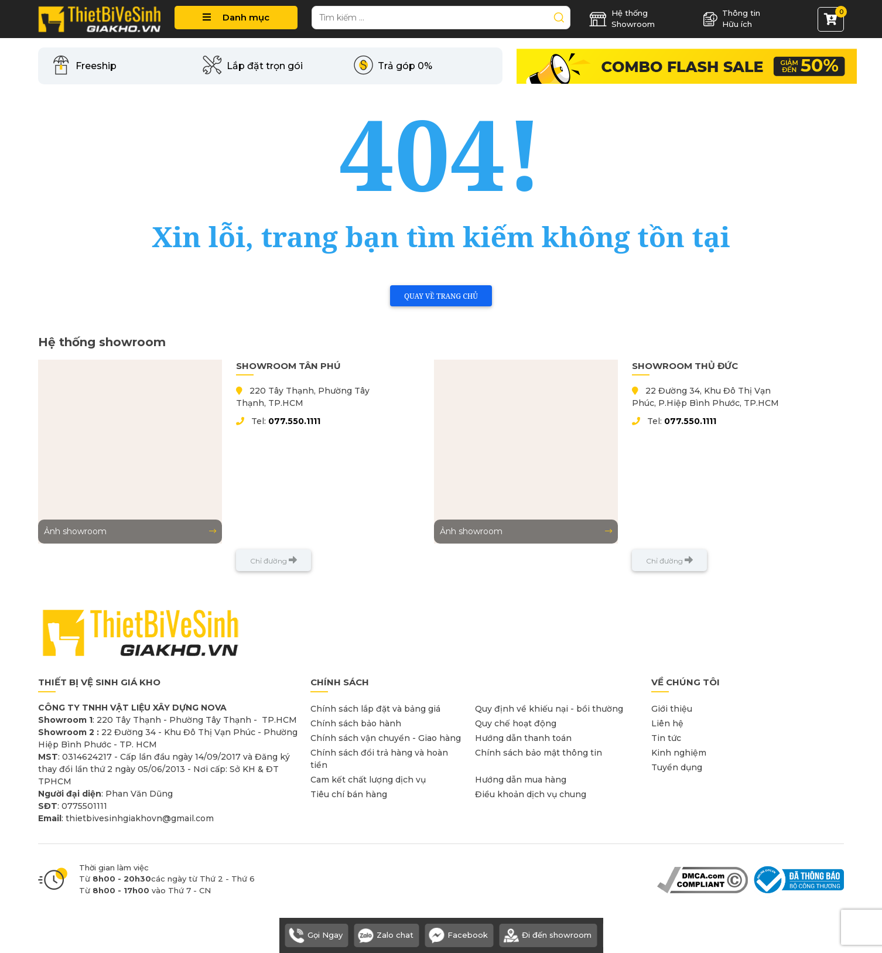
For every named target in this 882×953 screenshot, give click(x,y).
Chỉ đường (273, 560)
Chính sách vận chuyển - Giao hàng (385, 738)
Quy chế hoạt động (515, 723)
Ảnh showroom (130, 531)
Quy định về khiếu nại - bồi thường (549, 708)
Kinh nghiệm (678, 752)
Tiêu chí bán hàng (348, 794)
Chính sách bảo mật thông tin (538, 752)
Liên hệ (667, 723)
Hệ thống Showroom (622, 18)
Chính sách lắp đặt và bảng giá (375, 708)
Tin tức (666, 738)
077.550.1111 (294, 421)
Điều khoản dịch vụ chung (530, 794)
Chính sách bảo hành (355, 723)
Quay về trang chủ (441, 296)
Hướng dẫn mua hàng (520, 779)
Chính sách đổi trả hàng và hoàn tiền (379, 758)
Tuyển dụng (676, 767)
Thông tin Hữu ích (731, 18)
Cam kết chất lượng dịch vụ (368, 779)
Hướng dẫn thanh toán (523, 738)
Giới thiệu (671, 708)
